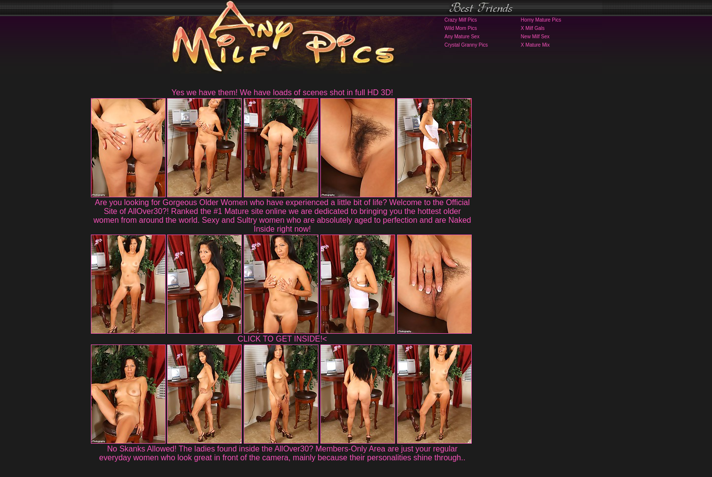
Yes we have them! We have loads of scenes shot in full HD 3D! (282, 92)
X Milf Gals (532, 28)
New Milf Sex (535, 36)
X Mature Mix (535, 45)
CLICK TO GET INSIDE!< (282, 339)
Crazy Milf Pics (461, 20)
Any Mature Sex (462, 36)
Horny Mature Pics (541, 20)
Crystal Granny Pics (466, 45)
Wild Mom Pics (461, 28)
